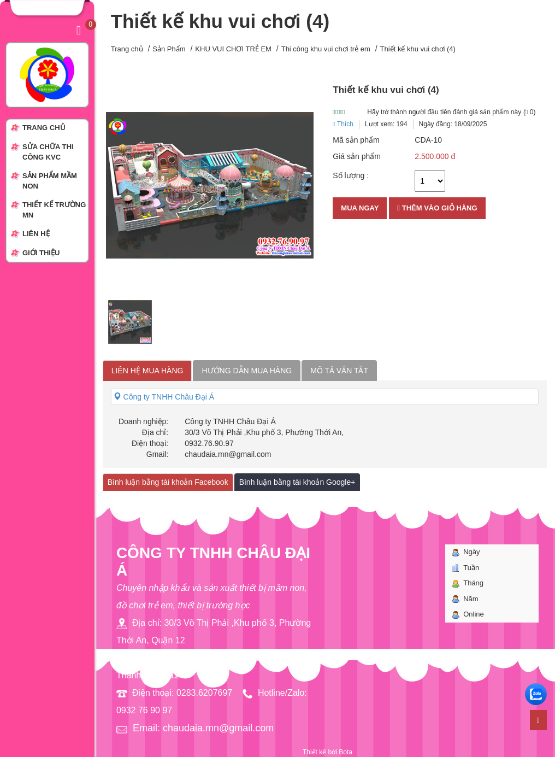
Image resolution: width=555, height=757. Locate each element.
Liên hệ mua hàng (147, 370)
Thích (343, 124)
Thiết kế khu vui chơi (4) (418, 49)
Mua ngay (360, 208)
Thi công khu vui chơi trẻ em (325, 49)
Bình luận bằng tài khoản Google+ (297, 482)
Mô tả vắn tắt (339, 370)
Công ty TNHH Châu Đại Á (164, 396)
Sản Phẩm (168, 49)
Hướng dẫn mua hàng (247, 370)
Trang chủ (127, 49)
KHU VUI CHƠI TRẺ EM (233, 49)
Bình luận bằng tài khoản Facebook (168, 482)
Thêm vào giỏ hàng (437, 208)
